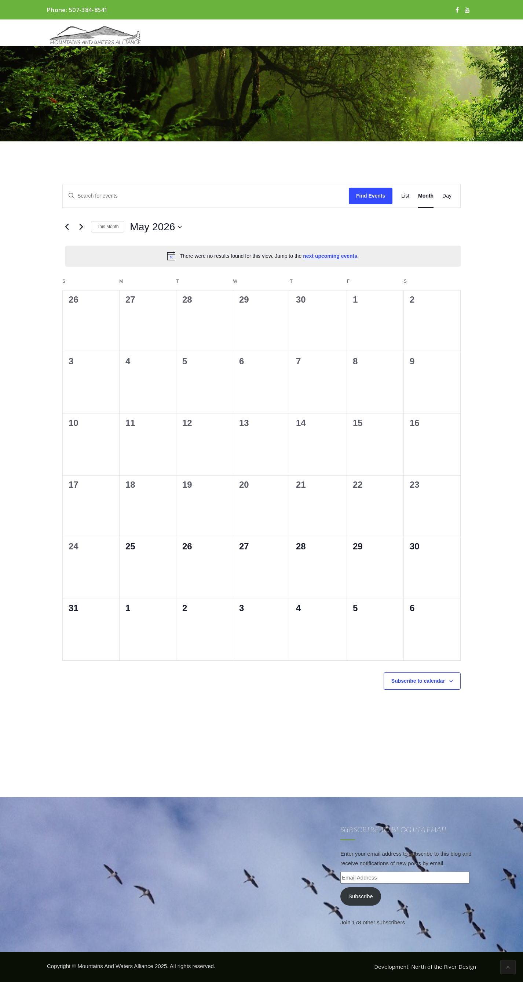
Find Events (370, 196)
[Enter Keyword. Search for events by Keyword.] (206, 195)
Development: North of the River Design (425, 966)
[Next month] (81, 227)
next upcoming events (330, 256)
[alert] (263, 256)
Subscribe (360, 896)
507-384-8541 (88, 10)
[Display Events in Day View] (446, 195)
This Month (107, 226)
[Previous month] (66, 227)
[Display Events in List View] (405, 195)
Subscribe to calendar (418, 681)
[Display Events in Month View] (426, 195)
